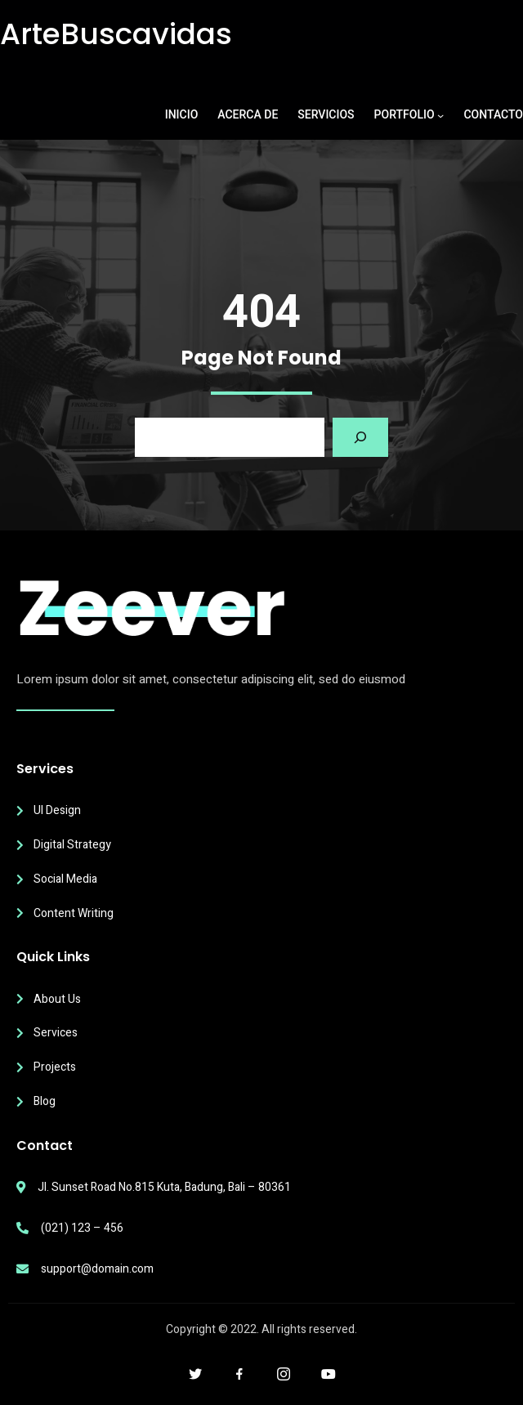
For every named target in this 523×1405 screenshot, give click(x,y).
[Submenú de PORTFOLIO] (440, 115)
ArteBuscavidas (116, 34)
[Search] (360, 437)
